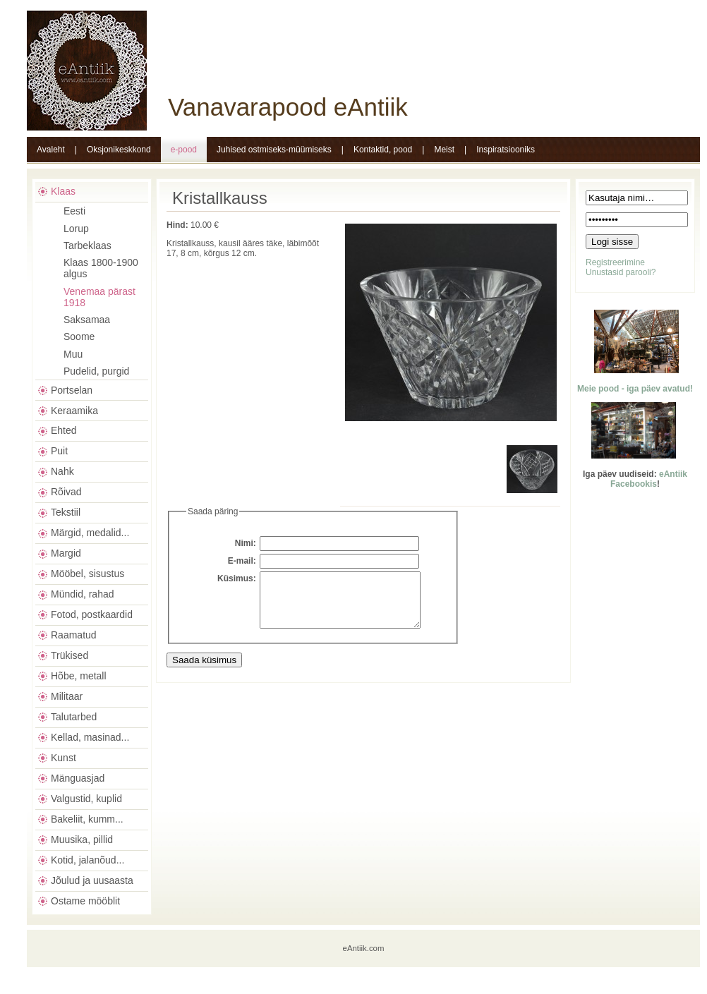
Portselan (71, 390)
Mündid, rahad (82, 594)
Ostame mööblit (85, 901)
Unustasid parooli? (620, 272)
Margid (66, 553)
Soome (79, 336)
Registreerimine (615, 262)
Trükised (69, 655)
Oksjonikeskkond (119, 149)
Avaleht (51, 149)
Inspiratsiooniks (505, 149)
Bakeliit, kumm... (87, 819)
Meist (444, 149)
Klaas (63, 191)
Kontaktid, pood (383, 149)
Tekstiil (65, 512)
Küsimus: (236, 578)
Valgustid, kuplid (86, 798)
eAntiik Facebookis (648, 479)
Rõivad (66, 491)
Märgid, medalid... (90, 532)
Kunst (63, 757)
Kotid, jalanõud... (87, 860)
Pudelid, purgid (96, 371)
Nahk (62, 471)
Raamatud (74, 635)
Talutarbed (74, 716)
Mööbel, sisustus (87, 573)
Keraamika (74, 410)
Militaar (67, 696)
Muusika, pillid (82, 839)
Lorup (76, 228)
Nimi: (245, 543)
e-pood (184, 149)
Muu (73, 354)
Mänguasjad (77, 778)
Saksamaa (87, 319)
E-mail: (242, 561)
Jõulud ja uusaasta (92, 880)
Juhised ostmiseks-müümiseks (274, 149)
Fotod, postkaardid (92, 614)
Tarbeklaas (87, 245)
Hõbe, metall (79, 675)
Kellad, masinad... (90, 737)
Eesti (74, 211)
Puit (59, 450)
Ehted (64, 430)
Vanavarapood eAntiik (288, 107)
